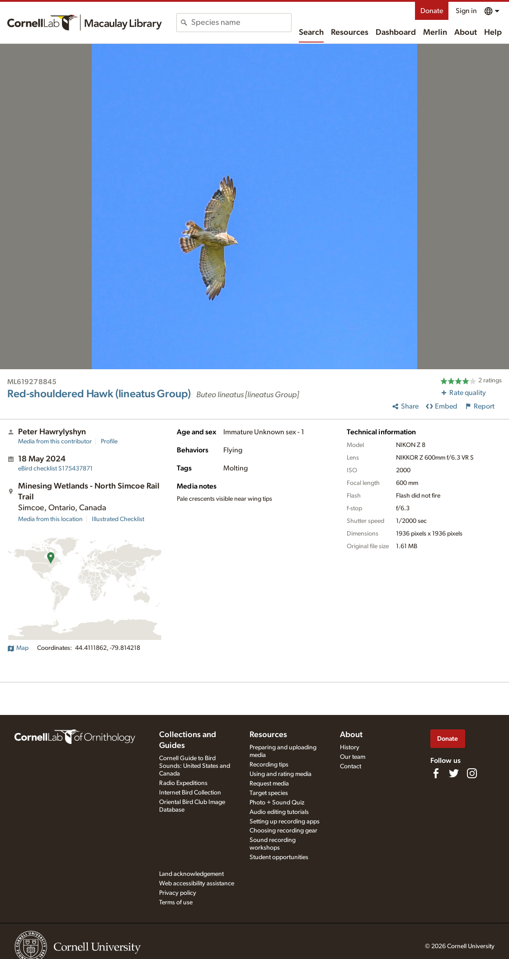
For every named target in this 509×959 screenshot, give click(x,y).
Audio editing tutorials (279, 812)
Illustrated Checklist (118, 519)
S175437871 (55, 468)
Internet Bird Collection (190, 793)
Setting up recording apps (285, 821)
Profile (109, 441)
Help (493, 32)
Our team (352, 757)
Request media (269, 783)
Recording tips (269, 765)
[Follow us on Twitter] (453, 773)
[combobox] (241, 23)
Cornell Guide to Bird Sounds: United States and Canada (194, 766)
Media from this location (50, 519)
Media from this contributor (55, 441)
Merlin (435, 32)
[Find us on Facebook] (435, 773)
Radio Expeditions (183, 783)
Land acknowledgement (191, 874)
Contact (350, 766)
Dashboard (396, 32)
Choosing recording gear (283, 830)
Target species (269, 793)
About (465, 32)
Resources (349, 32)
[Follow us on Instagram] (472, 773)
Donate (431, 10)
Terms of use (176, 902)
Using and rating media (280, 774)
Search (311, 32)
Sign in (466, 10)
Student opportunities (279, 857)
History (349, 747)
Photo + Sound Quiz (277, 802)
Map (17, 648)
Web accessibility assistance (196, 883)
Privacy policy (177, 893)
